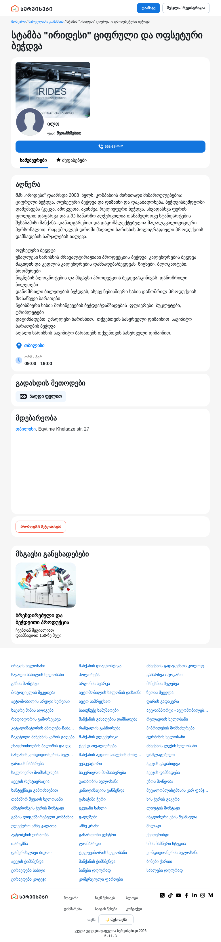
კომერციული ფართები (101, 879)
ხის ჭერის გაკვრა (163, 799)
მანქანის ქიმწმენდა (97, 861)
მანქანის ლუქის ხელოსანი (171, 746)
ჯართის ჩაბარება (27, 763)
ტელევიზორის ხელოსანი (103, 852)
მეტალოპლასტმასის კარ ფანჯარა (178, 790)
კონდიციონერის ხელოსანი (172, 852)
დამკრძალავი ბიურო (31, 852)
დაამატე (148, 8)
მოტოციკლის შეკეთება (33, 692)
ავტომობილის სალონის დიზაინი (110, 692)
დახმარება (73, 909)
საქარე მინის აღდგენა (32, 710)
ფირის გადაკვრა (162, 701)
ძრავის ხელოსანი (28, 665)
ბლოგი (132, 898)
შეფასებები (71, 160)
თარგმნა (19, 843)
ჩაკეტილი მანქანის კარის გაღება (43, 737)
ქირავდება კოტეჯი (28, 879)
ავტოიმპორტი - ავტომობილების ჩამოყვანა (178, 710)
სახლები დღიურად (164, 870)
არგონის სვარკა (94, 683)
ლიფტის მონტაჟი (163, 808)
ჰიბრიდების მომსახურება (170, 728)
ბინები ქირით (159, 861)
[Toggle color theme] (116, 919)
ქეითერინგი (157, 834)
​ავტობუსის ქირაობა (30, 834)
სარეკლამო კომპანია (46, 22)
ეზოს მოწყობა (159, 781)
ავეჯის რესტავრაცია (30, 781)
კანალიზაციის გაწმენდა (101, 790)
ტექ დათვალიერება (98, 746)
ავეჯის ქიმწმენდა (27, 861)
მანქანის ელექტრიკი (98, 737)
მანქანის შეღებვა (162, 683)
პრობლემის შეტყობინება (40, 527)
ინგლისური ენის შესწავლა (171, 817)
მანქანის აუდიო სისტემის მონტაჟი (110, 754)
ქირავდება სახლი (28, 870)
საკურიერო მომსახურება (34, 772)
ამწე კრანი (89, 826)
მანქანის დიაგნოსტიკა (100, 665)
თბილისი (26, 429)
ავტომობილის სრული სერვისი (40, 701)
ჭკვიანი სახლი (92, 808)
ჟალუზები (88, 817)
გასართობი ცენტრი (97, 834)
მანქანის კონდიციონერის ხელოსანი (43, 754)
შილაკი (153, 826)
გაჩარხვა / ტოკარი (164, 674)
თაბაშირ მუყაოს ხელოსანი (37, 799)
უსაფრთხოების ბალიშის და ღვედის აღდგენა (43, 746)
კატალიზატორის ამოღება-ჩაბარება (43, 728)
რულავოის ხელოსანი (167, 719)
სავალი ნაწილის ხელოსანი (37, 674)
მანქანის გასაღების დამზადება (108, 719)
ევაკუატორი (90, 763)
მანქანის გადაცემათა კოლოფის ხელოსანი (178, 665)
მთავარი (18, 22)
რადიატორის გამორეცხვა (36, 719)
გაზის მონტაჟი (25, 683)
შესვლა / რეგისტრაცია (186, 8)
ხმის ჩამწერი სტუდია (166, 843)
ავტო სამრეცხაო (94, 701)
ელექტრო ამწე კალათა (33, 826)
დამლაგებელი (160, 754)
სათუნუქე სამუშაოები (99, 710)
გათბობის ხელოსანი (98, 781)
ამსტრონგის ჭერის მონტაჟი (37, 808)
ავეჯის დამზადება (163, 772)
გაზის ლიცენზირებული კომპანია (42, 817)
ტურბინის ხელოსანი (165, 737)
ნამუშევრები (34, 160)
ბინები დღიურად (95, 870)
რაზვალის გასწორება (99, 728)
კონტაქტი (134, 909)
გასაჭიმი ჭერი (92, 799)
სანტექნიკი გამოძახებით (34, 790)
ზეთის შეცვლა (160, 692)
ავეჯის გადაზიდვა (163, 763)
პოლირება (89, 674)
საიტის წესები (106, 909)
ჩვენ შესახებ (105, 898)
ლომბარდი (90, 843)
